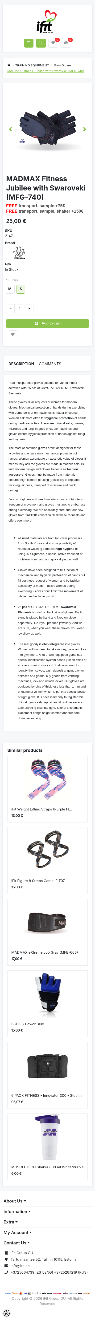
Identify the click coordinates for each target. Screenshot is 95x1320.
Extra (9, 1221)
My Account (16, 1232)
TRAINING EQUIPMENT (32, 65)
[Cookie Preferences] (6, 1313)
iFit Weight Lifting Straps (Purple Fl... (41, 809)
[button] (10, 129)
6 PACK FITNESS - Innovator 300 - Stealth (46, 1095)
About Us (13, 1201)
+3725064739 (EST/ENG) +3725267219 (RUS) (49, 1272)
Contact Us (15, 1242)
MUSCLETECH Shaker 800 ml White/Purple (47, 1167)
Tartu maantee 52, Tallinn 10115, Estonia (43, 1259)
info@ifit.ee (20, 1265)
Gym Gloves (63, 65)
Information (15, 1211)
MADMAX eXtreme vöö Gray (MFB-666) (44, 952)
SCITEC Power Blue (27, 1024)
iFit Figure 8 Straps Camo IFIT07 (38, 881)
